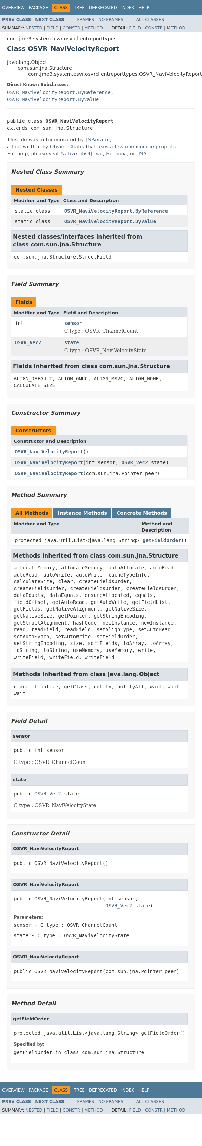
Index (128, 7)
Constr (71, 28)
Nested (33, 28)
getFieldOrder (162, 540)
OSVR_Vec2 (28, 342)
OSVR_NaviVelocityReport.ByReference (59, 92)
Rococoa (116, 153)
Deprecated (103, 7)
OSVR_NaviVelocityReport (49, 451)
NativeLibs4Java (80, 153)
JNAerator (97, 139)
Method (93, 28)
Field (52, 28)
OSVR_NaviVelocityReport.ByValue (53, 99)
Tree (79, 7)
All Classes (150, 19)
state (71, 342)
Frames (86, 19)
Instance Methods (82, 513)
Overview (13, 7)
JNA (142, 153)
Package (38, 7)
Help (143, 7)
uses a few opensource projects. (137, 146)
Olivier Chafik (67, 146)
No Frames (110, 19)
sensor (73, 323)
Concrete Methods (142, 513)
